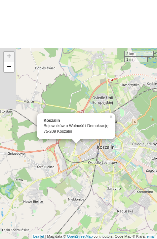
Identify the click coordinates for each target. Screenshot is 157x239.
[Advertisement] (78, 24)
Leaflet (38, 236)
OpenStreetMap (80, 236)
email (151, 236)
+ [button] (9, 57)
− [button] (9, 67)
